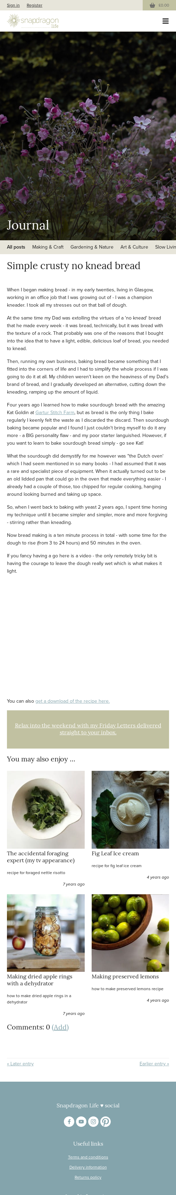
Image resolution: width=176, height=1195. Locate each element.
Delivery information (88, 1167)
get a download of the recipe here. (72, 701)
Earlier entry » (154, 1063)
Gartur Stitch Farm (54, 412)
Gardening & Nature (92, 247)
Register (34, 5)
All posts (16, 247)
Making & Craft (48, 247)
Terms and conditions (88, 1157)
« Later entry (20, 1063)
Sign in (13, 5)
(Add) (60, 1027)
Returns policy (88, 1177)
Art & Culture (134, 247)
